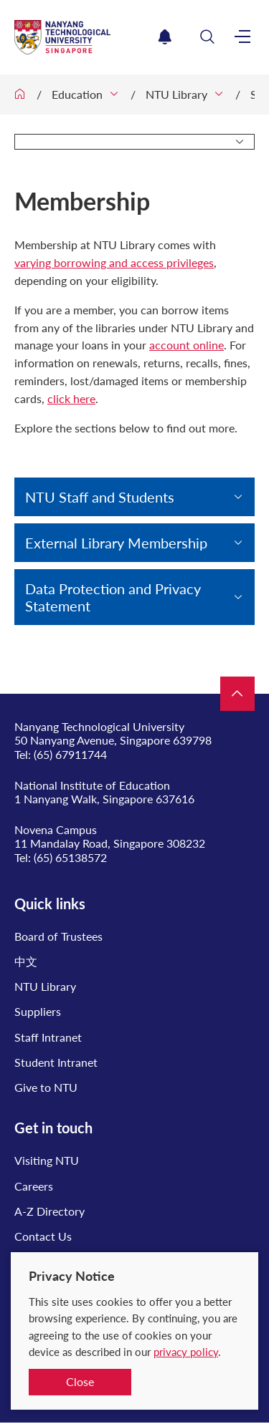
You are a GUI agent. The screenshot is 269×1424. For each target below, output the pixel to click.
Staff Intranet (48, 1037)
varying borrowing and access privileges (114, 262)
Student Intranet (56, 1062)
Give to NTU (45, 1087)
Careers (33, 1186)
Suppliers (37, 1011)
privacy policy (186, 1351)
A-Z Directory (49, 1211)
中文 (25, 961)
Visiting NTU (46, 1160)
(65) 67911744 (70, 754)
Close (80, 1381)
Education (77, 94)
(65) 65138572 (70, 857)
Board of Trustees (58, 936)
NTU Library (176, 94)
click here (71, 398)
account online (186, 345)
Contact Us (43, 1236)
